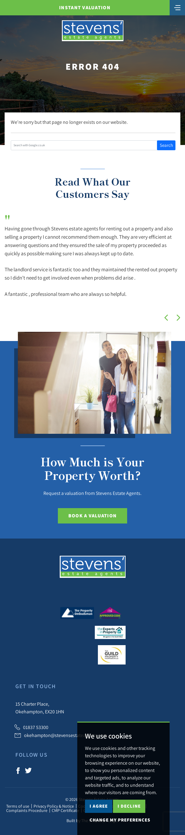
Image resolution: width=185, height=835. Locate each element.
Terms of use (17, 806)
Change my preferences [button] (120, 820)
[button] (166, 318)
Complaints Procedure (26, 810)
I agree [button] (99, 806)
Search (166, 145)
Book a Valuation (92, 515)
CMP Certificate (65, 810)
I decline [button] (129, 806)
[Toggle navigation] (177, 7)
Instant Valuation (85, 7)
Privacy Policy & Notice (54, 806)
